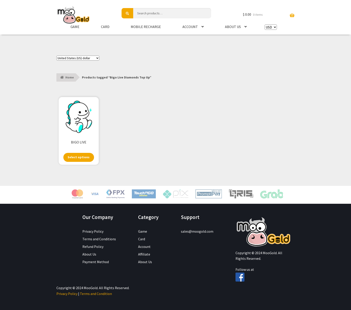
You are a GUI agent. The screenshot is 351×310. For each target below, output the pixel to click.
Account (190, 26)
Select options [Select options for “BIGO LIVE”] (79, 157)
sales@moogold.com (197, 231)
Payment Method (95, 262)
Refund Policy (92, 246)
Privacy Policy (92, 231)
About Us (233, 26)
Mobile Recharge (146, 26)
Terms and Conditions (99, 239)
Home (69, 77)
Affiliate (144, 254)
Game (75, 26)
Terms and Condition (96, 293)
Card (105, 26)
